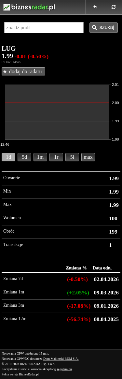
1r (56, 157)
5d (24, 157)
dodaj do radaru (25, 71)
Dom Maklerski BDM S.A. (61, 358)
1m (40, 157)
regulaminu (64, 369)
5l (72, 157)
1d (8, 157)
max (88, 157)
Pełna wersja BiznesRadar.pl (20, 374)
